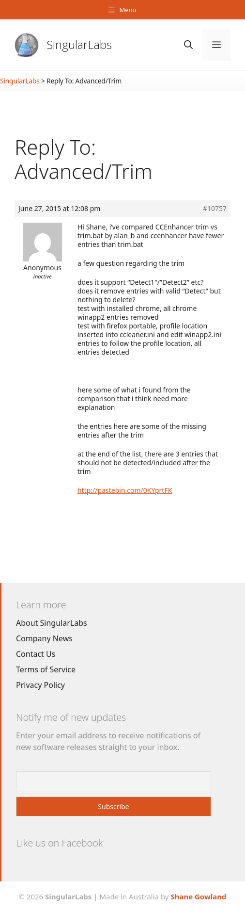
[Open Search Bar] (188, 45)
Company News (44, 638)
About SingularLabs (51, 623)
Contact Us (35, 654)
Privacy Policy (40, 685)
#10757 (215, 208)
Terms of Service (46, 669)
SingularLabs (79, 44)
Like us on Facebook (59, 842)
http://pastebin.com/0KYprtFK (124, 490)
